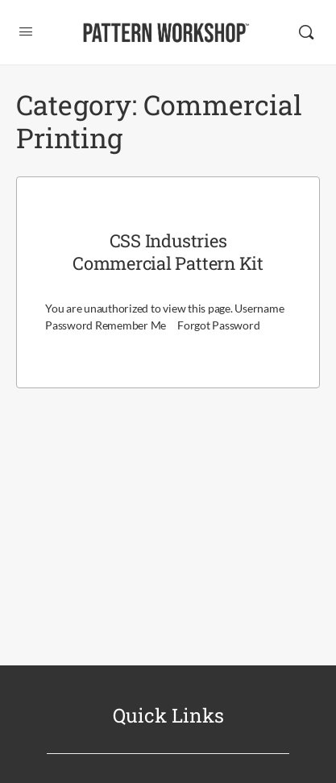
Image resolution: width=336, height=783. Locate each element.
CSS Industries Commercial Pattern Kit (168, 252)
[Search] (306, 32)
